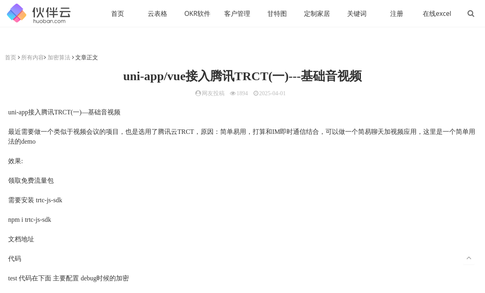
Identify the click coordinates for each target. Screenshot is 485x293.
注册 (396, 13)
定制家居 (317, 13)
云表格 (157, 13)
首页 (117, 13)
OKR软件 (197, 13)
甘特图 (277, 13)
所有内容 (32, 57)
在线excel (437, 13)
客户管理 (237, 13)
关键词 (357, 13)
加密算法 (59, 57)
